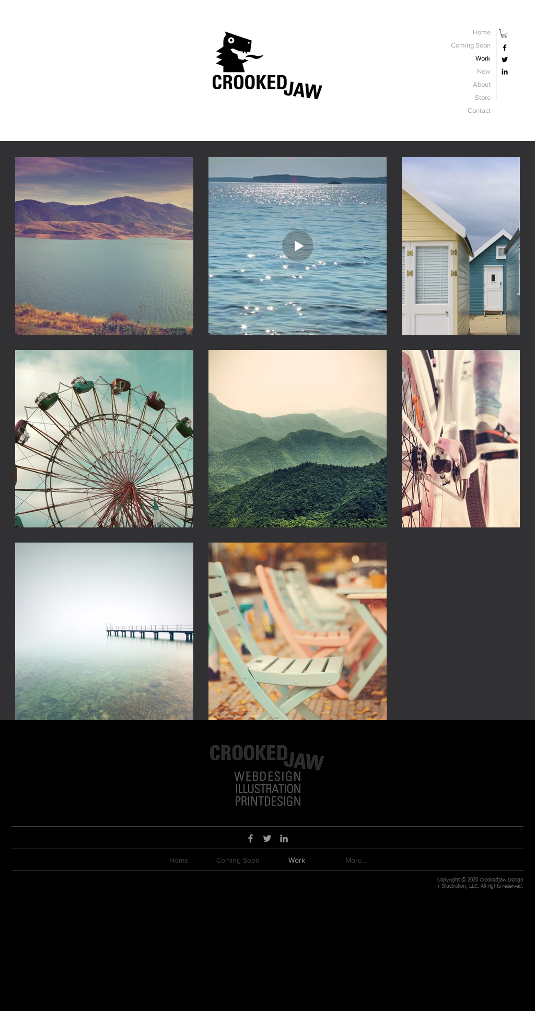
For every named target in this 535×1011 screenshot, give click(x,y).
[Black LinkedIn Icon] (505, 71)
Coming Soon (471, 45)
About (482, 84)
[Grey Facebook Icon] (250, 838)
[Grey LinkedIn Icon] (283, 838)
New (484, 71)
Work (483, 58)
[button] (504, 33)
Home (482, 32)
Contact (479, 110)
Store (483, 97)
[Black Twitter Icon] (505, 59)
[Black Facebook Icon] (505, 47)
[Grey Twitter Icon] (267, 838)
